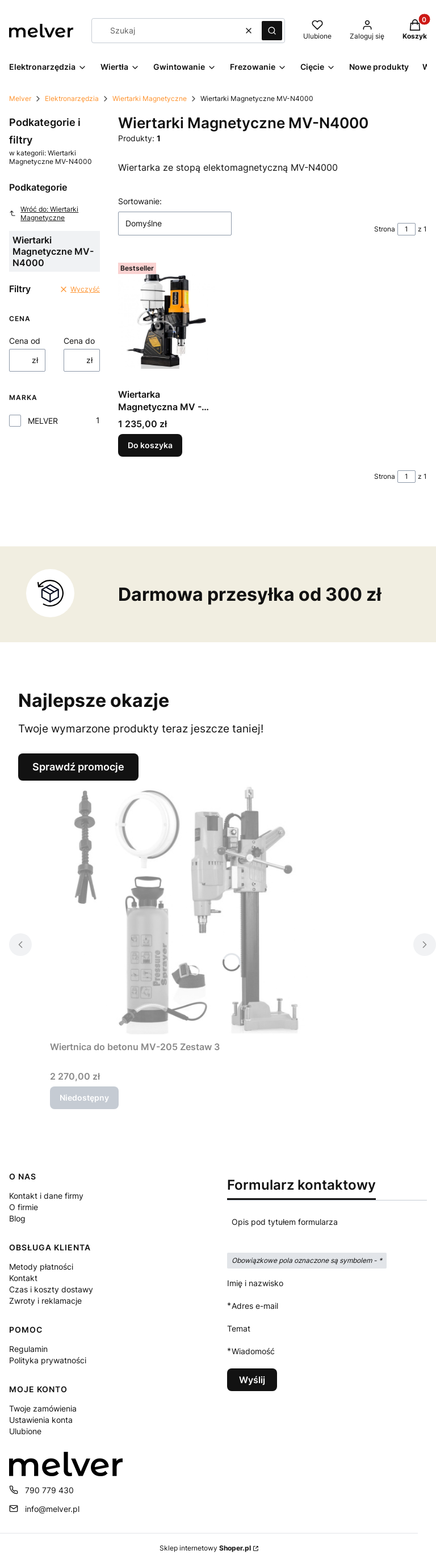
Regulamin (28, 1349)
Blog (17, 1218)
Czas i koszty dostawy (51, 1289)
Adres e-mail (255, 1305)
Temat (238, 1328)
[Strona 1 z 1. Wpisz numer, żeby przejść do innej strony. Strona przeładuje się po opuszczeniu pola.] (406, 229)
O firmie (23, 1207)
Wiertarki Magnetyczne (149, 98)
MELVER (43, 420)
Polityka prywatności (47, 1360)
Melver (20, 98)
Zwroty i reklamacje (45, 1300)
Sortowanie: (140, 201)
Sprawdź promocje (78, 767)
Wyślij (252, 1379)
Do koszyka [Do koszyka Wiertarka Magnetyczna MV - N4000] (150, 445)
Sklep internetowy (205, 1548)
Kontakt (23, 1278)
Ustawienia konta (41, 1420)
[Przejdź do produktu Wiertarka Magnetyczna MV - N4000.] (166, 321)
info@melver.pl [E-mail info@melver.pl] (52, 1509)
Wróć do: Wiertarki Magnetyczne (43, 213)
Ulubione (25, 1431)
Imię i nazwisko (255, 1283)
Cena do (79, 341)
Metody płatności (41, 1266)
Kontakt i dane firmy (46, 1195)
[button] (272, 30)
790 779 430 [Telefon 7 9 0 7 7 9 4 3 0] (49, 1490)
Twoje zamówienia (43, 1408)
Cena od (24, 341)
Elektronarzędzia (72, 98)
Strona (384, 229)
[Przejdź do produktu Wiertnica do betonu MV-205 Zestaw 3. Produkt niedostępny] (192, 908)
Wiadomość (253, 1351)
